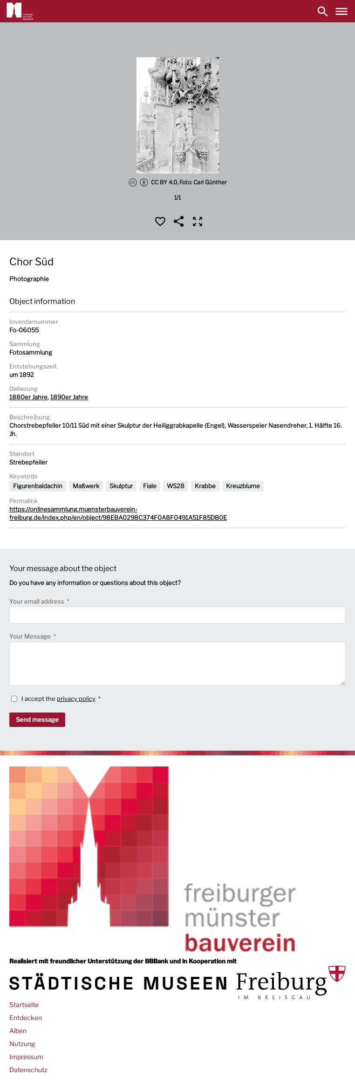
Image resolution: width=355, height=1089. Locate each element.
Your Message (30, 636)
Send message (37, 719)
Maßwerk (86, 486)
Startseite (24, 1004)
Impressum (26, 1057)
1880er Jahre (28, 397)
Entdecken (25, 1018)
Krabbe (205, 486)
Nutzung (22, 1044)
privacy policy (76, 698)
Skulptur (121, 486)
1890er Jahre (69, 397)
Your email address (37, 601)
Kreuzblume (243, 486)
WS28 (175, 486)
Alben (18, 1031)
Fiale (150, 486)
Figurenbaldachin (37, 486)
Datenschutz (28, 1070)
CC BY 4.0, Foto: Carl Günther (177, 182)
